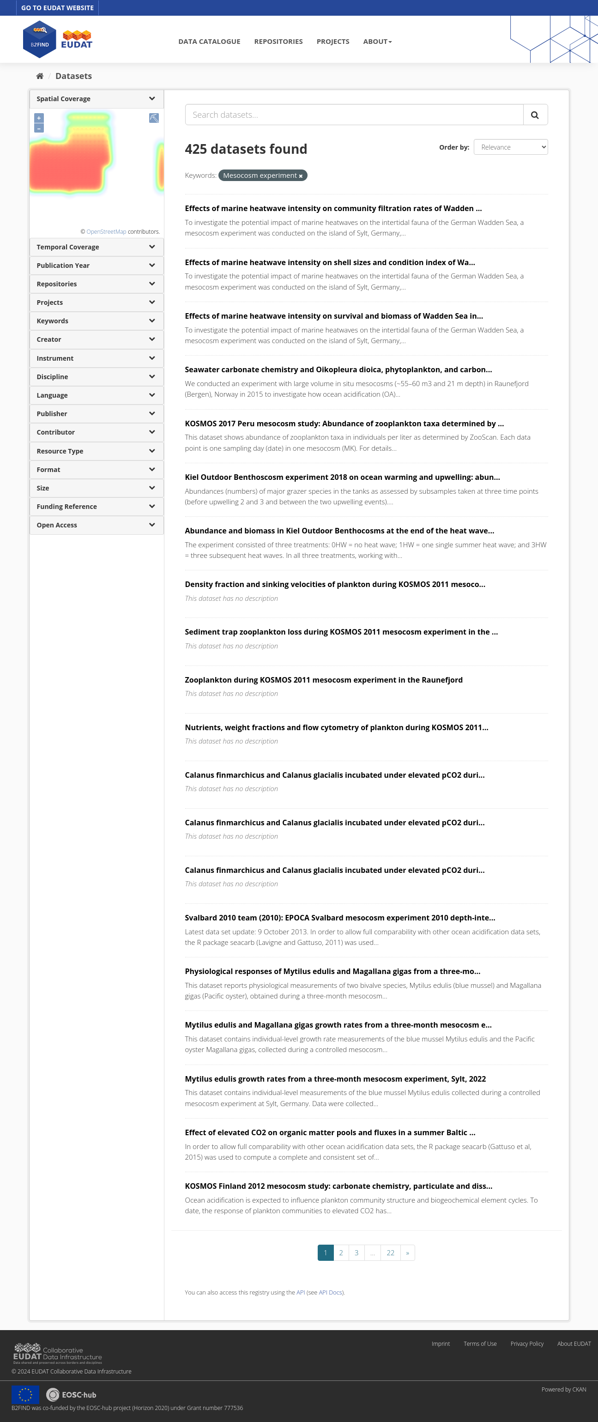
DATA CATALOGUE (209, 41)
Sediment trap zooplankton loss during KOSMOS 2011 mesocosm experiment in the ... (341, 632)
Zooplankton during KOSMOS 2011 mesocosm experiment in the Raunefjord (324, 680)
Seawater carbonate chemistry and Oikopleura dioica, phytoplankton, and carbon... (338, 369)
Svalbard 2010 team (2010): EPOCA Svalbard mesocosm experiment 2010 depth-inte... (340, 918)
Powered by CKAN (564, 1389)
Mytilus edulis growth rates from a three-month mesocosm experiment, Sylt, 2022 (335, 1079)
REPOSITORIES (278, 41)
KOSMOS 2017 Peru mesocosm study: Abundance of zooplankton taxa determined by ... (344, 423)
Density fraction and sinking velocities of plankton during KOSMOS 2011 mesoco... (335, 584)
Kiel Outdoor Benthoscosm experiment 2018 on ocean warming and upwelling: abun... (343, 477)
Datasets (73, 75)
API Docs (330, 1292)
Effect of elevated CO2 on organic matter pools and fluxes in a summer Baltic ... (330, 1132)
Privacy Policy (527, 1344)
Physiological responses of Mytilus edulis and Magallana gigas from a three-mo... (333, 971)
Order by (453, 147)
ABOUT (377, 41)
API (300, 1292)
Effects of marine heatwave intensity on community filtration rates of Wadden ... (333, 208)
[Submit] (535, 114)
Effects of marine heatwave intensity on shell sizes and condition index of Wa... (330, 262)
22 (390, 1252)
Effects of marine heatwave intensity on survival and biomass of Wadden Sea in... (334, 316)
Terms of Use (480, 1344)
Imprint (441, 1344)
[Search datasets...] (354, 114)
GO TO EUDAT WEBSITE (57, 7)
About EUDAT (574, 1344)
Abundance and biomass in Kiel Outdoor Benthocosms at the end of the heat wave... (340, 531)
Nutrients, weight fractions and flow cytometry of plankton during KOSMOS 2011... (337, 727)
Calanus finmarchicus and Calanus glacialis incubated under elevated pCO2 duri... (335, 775)
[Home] (40, 75)
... (372, 1252)
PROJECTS (333, 41)
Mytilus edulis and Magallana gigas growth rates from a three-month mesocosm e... (338, 1025)
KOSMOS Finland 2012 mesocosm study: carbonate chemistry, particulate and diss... (339, 1186)
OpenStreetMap (106, 232)
